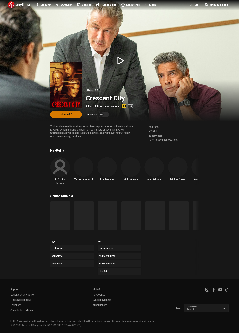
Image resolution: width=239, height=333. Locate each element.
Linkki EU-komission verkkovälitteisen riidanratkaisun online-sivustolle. (46, 321)
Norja (175, 139)
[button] (149, 5)
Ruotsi (152, 139)
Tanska (167, 139)
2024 (88, 106)
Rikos (107, 106)
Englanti (153, 130)
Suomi (159, 139)
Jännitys (115, 106)
